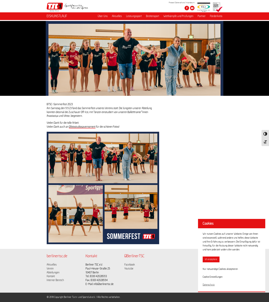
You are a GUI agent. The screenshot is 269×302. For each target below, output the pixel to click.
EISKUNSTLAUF (57, 17)
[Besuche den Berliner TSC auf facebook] (187, 8)
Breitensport (152, 17)
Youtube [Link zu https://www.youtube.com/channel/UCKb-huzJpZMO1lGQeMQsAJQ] (128, 268)
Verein (50, 268)
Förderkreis (216, 17)
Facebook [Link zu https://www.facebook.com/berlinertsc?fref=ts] (129, 264)
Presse (171, 3)
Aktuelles (117, 17)
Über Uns (103, 17)
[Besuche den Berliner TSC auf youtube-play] (192, 8)
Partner (202, 17)
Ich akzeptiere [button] (211, 259)
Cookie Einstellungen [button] (212, 277)
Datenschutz (180, 3)
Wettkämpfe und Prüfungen (178, 17)
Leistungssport (134, 17)
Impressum (190, 3)
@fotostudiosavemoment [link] (82, 126)
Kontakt (51, 276)
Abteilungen (53, 272)
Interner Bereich (55, 280)
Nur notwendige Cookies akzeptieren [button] (220, 269)
